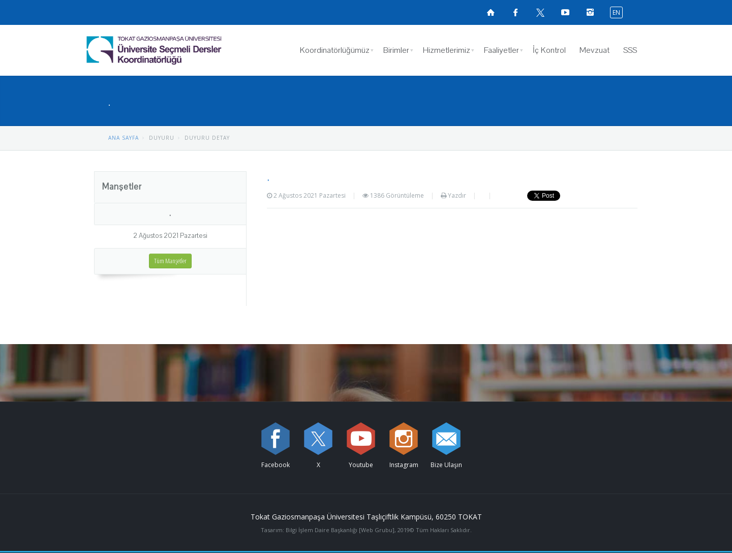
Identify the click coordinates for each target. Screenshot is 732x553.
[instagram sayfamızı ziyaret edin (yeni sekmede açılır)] (403, 438)
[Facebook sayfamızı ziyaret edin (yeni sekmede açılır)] (515, 12)
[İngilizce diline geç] (614, 12)
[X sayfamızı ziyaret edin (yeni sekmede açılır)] (540, 12)
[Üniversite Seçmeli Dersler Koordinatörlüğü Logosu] (180, 50)
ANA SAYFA (123, 137)
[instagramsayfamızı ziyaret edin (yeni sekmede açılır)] (590, 12)
